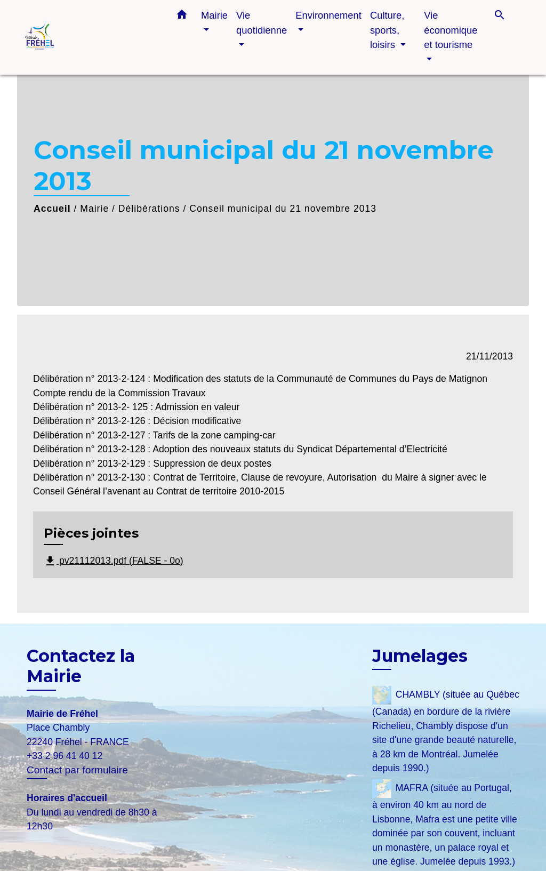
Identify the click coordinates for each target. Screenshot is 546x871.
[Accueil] (91, 38)
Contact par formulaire (77, 770)
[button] (182, 16)
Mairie (94, 208)
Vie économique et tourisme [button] (450, 30)
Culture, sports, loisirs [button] (387, 30)
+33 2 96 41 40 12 (64, 755)
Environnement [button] (328, 15)
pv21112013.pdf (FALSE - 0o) (113, 561)
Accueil (52, 208)
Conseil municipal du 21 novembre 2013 (282, 208)
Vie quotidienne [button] (261, 23)
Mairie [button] (214, 15)
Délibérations (149, 208)
